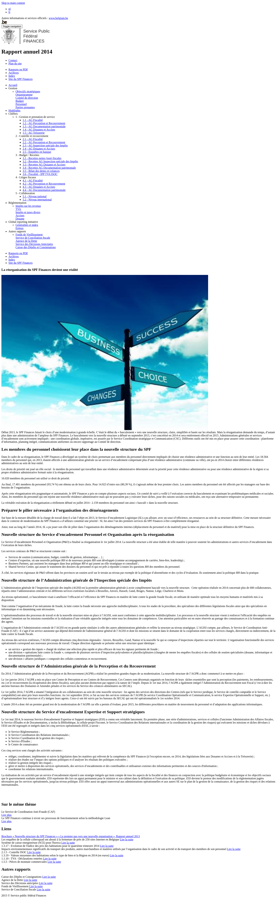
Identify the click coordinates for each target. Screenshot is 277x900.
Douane (20, 218)
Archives (13, 72)
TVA (18, 209)
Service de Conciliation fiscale (33, 237)
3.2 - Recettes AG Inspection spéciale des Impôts (50, 161)
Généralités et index (27, 225)
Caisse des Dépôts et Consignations (36, 247)
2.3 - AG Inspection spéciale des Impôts (45, 145)
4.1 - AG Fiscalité (33, 180)
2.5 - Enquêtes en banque (37, 151)
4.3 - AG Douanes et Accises (39, 186)
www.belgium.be (58, 18)
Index (11, 75)
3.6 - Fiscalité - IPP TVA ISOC (40, 174)
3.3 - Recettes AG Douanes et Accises (44, 164)
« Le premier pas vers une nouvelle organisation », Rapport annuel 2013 (99, 836)
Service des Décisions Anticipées (34, 244)
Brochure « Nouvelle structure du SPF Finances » (29, 836)
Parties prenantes (25, 107)
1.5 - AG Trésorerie (34, 132)
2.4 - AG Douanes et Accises (39, 148)
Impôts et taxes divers (28, 212)
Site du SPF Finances (20, 79)
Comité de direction (27, 97)
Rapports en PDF (18, 69)
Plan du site (15, 63)
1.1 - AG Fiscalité (33, 120)
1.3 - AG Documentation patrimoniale (44, 126)
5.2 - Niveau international (37, 199)
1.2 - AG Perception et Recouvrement (44, 123)
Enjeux (19, 228)
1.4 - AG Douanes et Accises (39, 129)
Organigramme (24, 94)
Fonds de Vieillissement (29, 234)
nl (9, 8)
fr (9, 12)
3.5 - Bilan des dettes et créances (41, 170)
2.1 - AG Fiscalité (33, 139)
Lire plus (6, 814)
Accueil (12, 85)
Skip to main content (13, 2)
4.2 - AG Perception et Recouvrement (44, 183)
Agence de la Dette (26, 240)
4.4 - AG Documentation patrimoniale (44, 190)
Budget (20, 100)
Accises (20, 215)
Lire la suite (126, 839)
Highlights (14, 110)
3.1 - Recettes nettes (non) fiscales (42, 158)
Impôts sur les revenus (28, 205)
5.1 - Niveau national (34, 196)
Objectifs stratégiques (28, 91)
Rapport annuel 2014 (26, 51)
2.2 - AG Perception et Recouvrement (44, 142)
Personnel (21, 104)
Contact (12, 60)
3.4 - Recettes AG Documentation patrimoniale (49, 167)
